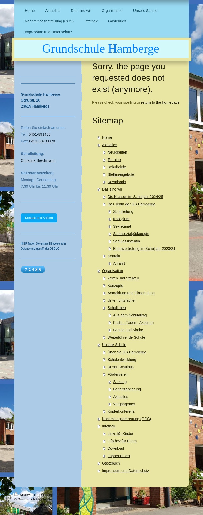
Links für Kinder (120, 433)
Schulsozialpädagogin (131, 234)
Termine (114, 160)
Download (116, 448)
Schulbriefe (117, 167)
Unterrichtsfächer (122, 300)
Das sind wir (112, 189)
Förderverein (118, 374)
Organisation (112, 271)
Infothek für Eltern (122, 441)
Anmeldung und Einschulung (131, 293)
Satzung (120, 382)
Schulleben (117, 308)
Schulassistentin (126, 241)
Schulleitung (123, 211)
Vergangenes (124, 404)
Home (107, 137)
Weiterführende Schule (126, 337)
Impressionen (119, 456)
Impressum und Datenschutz (125, 470)
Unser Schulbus (121, 367)
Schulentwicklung (122, 359)
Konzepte (115, 285)
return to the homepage (160, 102)
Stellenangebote (121, 174)
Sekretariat (122, 226)
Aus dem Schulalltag (130, 315)
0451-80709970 (42, 141)
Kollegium (121, 219)
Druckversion (26, 495)
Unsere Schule (114, 345)
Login (185, 494)
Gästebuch (111, 463)
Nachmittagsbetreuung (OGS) (126, 419)
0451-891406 (40, 134)
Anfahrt (119, 263)
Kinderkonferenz (121, 411)
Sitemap (47, 495)
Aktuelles (109, 145)
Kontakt (114, 256)
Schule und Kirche (128, 330)
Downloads (117, 182)
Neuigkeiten (117, 152)
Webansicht (180, 499)
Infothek (108, 426)
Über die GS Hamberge (127, 352)
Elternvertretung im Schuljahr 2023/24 (144, 248)
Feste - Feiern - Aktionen (133, 322)
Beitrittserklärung (127, 389)
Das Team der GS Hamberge (131, 204)
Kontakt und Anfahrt (39, 218)
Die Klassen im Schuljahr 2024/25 (135, 197)
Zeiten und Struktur (123, 278)
